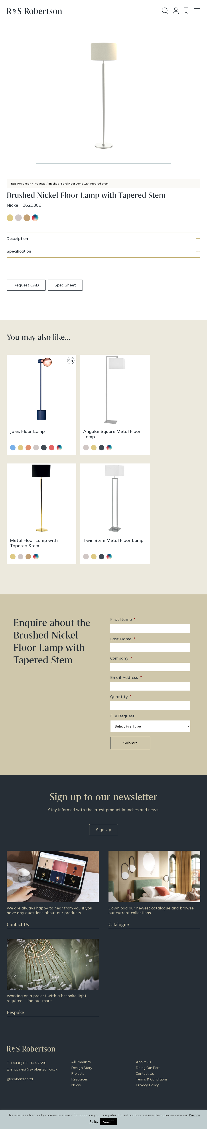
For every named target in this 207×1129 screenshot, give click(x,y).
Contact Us (145, 1058)
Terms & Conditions (152, 1064)
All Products (81, 1047)
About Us (143, 1047)
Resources (79, 1064)
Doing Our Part (148, 1052)
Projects (77, 1058)
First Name (123, 604)
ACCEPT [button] (108, 1121)
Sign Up (103, 814)
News (76, 1070)
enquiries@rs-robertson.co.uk (33, 1054)
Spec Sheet (65, 285)
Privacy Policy (147, 1070)
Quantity (121, 682)
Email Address (126, 662)
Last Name (123, 624)
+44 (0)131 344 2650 (28, 1047)
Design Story (81, 1052)
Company (121, 643)
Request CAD (26, 285)
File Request (122, 701)
